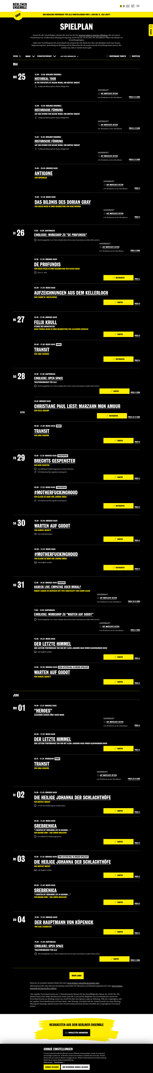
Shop (18, 15)
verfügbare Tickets (117, 56)
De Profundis (47, 264)
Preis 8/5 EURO (134, 97)
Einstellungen (58, 1062)
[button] (69, 56)
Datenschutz (48, 1062)
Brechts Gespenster (54, 461)
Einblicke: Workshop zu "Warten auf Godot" (63, 614)
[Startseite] (20, 6)
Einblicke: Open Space (48, 378)
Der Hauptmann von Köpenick (64, 922)
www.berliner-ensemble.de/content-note (83, 983)
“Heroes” (43, 711)
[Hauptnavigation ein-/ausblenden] (138, 6)
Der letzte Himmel (52, 644)
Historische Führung (49, 110)
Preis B (137, 304)
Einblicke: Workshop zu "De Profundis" (60, 235)
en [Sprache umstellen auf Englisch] (124, 6)
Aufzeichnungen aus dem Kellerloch (71, 293)
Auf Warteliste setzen (109, 93)
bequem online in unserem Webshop (93, 35)
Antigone (44, 173)
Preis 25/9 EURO (134, 417)
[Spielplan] (133, 6)
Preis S (137, 188)
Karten (120, 302)
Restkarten (120, 278)
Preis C (137, 478)
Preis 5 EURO (135, 250)
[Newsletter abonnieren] (76, 1032)
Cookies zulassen (51, 1067)
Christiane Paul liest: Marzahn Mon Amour (77, 406)
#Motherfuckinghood (56, 492)
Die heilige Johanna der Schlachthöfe (72, 798)
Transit (41, 350)
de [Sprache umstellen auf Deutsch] (121, 6)
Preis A (137, 279)
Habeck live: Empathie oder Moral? (57, 587)
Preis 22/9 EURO (134, 779)
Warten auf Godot (52, 526)
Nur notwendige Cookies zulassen (75, 1067)
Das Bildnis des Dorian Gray (63, 202)
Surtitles (136, 56)
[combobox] (30, 56)
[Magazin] (128, 6)
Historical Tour (45, 79)
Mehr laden (76, 975)
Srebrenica (45, 826)
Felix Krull (45, 322)
